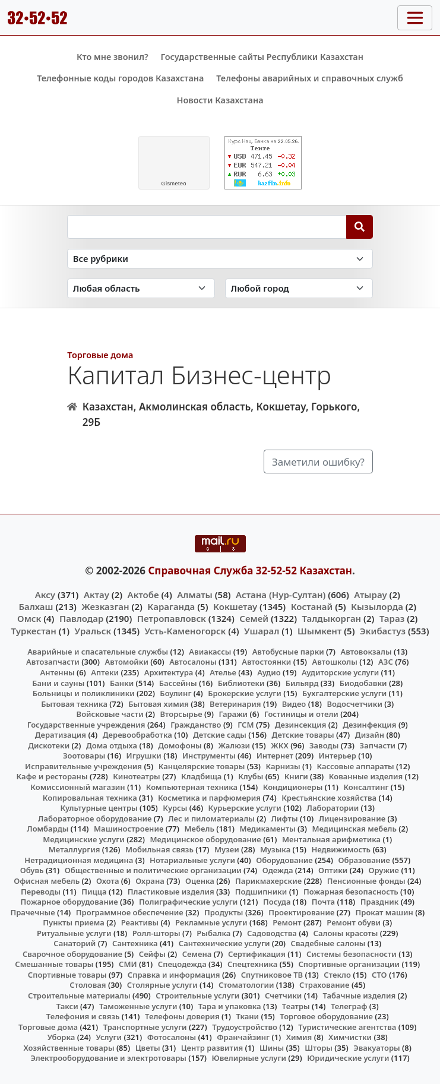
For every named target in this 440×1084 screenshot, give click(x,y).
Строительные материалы (79, 995)
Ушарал (261, 631)
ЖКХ (279, 745)
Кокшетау (235, 606)
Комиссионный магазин (77, 787)
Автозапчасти (53, 661)
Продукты (223, 912)
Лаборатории (333, 807)
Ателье (223, 672)
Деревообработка (137, 734)
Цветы (147, 1047)
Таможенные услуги (138, 1006)
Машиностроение (128, 828)
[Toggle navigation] (414, 17)
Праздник (379, 901)
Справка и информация (174, 974)
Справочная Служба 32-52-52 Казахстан (250, 570)
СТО (379, 974)
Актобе (143, 595)
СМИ (128, 964)
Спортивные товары (67, 974)
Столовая (87, 984)
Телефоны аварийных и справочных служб (309, 78)
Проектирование (301, 912)
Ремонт (287, 922)
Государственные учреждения (86, 724)
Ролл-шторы (156, 933)
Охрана (149, 881)
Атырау (370, 595)
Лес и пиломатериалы (211, 818)
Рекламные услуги (211, 922)
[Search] (359, 227)
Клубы (250, 776)
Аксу (45, 595)
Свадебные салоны (328, 943)
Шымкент (319, 631)
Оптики (332, 870)
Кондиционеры (293, 787)
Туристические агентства (347, 1027)
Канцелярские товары (202, 766)
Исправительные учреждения (83, 766)
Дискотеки (48, 745)
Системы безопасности (351, 954)
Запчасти (378, 745)
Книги (296, 776)
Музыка (275, 849)
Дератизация (60, 734)
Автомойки (126, 661)
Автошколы (334, 661)
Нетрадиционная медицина (78, 860)
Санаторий (74, 943)
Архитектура (169, 672)
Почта (323, 901)
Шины (271, 1047)
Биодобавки (363, 683)
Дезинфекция (369, 724)
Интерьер (337, 755)
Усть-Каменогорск (185, 631)
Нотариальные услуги (192, 860)
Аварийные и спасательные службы (97, 651)
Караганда (171, 606)
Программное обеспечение (129, 912)
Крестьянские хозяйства (328, 797)
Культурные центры (99, 807)
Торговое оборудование (326, 1016)
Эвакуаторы (376, 1047)
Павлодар (81, 618)
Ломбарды (47, 828)
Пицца (93, 891)
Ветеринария (235, 704)
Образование (364, 860)
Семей (253, 618)
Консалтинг (365, 787)
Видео (294, 704)
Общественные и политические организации (153, 870)
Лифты (284, 818)
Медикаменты (267, 828)
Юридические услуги (348, 1058)
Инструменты (209, 755)
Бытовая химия (158, 704)
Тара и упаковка (229, 1006)
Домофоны (179, 745)
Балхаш (35, 606)
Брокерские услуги (244, 693)
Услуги (109, 1037)
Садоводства (272, 933)
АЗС (385, 661)
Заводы (323, 745)
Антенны (57, 672)
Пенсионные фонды (366, 881)
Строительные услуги (197, 995)
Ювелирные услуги (249, 1058)
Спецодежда (182, 964)
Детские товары (303, 734)
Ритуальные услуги (74, 933)
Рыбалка (213, 933)
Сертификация (257, 954)
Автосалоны (192, 661)
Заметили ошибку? (318, 462)
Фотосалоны (171, 1037)
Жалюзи (234, 745)
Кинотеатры (136, 776)
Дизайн (369, 734)
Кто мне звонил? (112, 56)
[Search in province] (141, 288)
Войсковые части (110, 714)
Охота (107, 881)
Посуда (277, 901)
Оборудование (284, 860)
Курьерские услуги (244, 807)
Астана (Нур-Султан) (280, 595)
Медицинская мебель (354, 828)
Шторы (319, 1047)
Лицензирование (352, 818)
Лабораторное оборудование (94, 818)
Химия (299, 1037)
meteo (173, 184)
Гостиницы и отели (301, 714)
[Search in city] (299, 288)
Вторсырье (181, 714)
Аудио (269, 672)
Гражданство (195, 724)
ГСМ (246, 724)
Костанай (312, 606)
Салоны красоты (346, 933)
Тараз (391, 618)
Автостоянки (266, 661)
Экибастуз (383, 631)
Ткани (247, 1016)
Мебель (199, 828)
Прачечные (32, 912)
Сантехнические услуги (224, 943)
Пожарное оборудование (69, 901)
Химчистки (350, 1037)
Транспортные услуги (145, 1027)
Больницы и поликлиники (84, 693)
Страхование (324, 984)
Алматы (195, 595)
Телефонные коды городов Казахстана (120, 78)
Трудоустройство (244, 1027)
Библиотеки (241, 683)
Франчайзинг (243, 1037)
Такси (67, 1006)
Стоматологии (246, 984)
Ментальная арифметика (331, 839)
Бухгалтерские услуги (344, 693)
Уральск (93, 631)
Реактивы (140, 922)
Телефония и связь (83, 1016)
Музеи (226, 849)
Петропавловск (171, 618)
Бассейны (178, 683)
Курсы (175, 807)
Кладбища (201, 776)
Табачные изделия (359, 995)
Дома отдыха (111, 745)
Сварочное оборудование (72, 954)
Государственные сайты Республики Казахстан (261, 56)
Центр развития (212, 1047)
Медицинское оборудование (205, 839)
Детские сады (219, 734)
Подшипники (261, 891)
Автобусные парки (288, 651)
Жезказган (105, 606)
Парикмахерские (268, 881)
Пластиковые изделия (171, 891)
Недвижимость (341, 849)
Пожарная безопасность (350, 891)
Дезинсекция (301, 724)
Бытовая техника (74, 704)
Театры (296, 1006)
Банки (122, 683)
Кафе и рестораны (52, 776)
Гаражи (233, 714)
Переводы (41, 891)
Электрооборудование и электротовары (108, 1058)
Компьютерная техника (192, 787)
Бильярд (302, 683)
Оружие (384, 870)
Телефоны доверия (182, 1016)
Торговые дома (100, 355)
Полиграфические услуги (188, 901)
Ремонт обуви (354, 922)
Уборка (61, 1037)
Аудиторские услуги (340, 672)
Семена (197, 954)
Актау (96, 595)
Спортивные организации (349, 964)
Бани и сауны (58, 683)
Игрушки (144, 755)
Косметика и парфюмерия (209, 797)
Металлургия (74, 849)
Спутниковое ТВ (272, 974)
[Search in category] (220, 258)
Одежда (277, 870)
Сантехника (135, 943)
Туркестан (33, 631)
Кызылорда (377, 606)
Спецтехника (252, 964)
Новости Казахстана (219, 100)
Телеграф (349, 1006)
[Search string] (207, 227)
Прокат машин (384, 912)
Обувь (32, 870)
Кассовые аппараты (355, 766)
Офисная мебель (47, 881)
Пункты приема (74, 922)
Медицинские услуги (84, 839)
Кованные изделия (366, 776)
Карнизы (282, 766)
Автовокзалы (365, 651)
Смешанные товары (54, 964)
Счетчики (283, 995)
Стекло (337, 974)
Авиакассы (210, 651)
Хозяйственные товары (69, 1047)
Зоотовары (84, 755)
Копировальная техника (90, 797)
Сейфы (152, 954)
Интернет (275, 755)
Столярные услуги (162, 984)
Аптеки (105, 672)
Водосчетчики (354, 704)
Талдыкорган (332, 618)
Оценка (199, 881)
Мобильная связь (159, 849)
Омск (29, 618)
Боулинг (175, 693)
